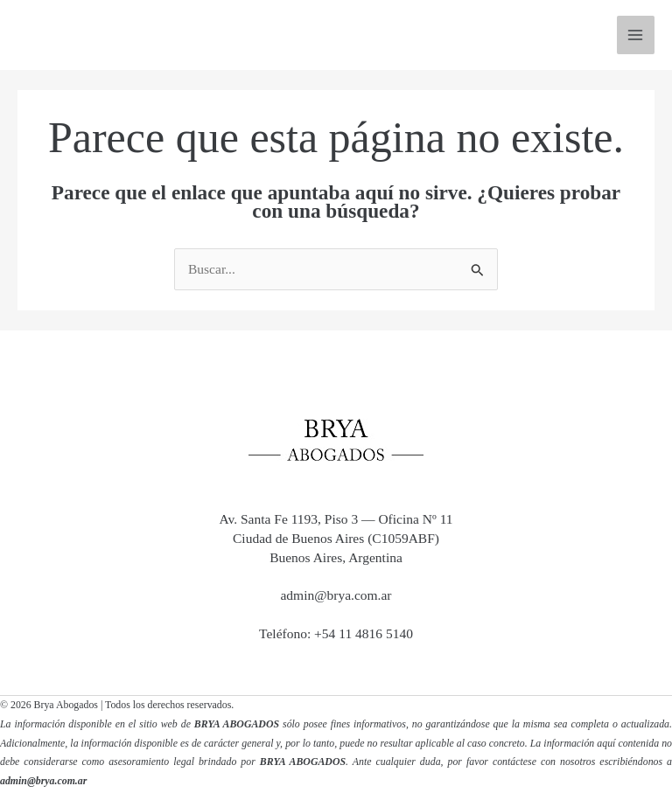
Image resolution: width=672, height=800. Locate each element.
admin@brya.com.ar (335, 595)
